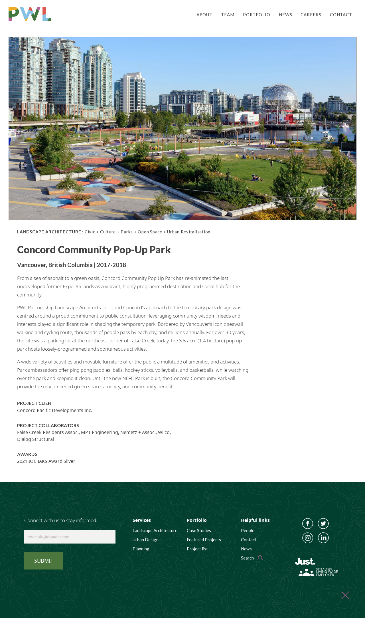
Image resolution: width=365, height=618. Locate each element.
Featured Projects (204, 539)
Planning (141, 548)
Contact (341, 14)
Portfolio (256, 14)
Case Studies (199, 530)
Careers (311, 14)
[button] (21, 128)
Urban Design (146, 539)
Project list (197, 548)
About (204, 14)
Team (227, 14)
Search (247, 557)
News (285, 14)
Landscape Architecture (155, 530)
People (247, 530)
